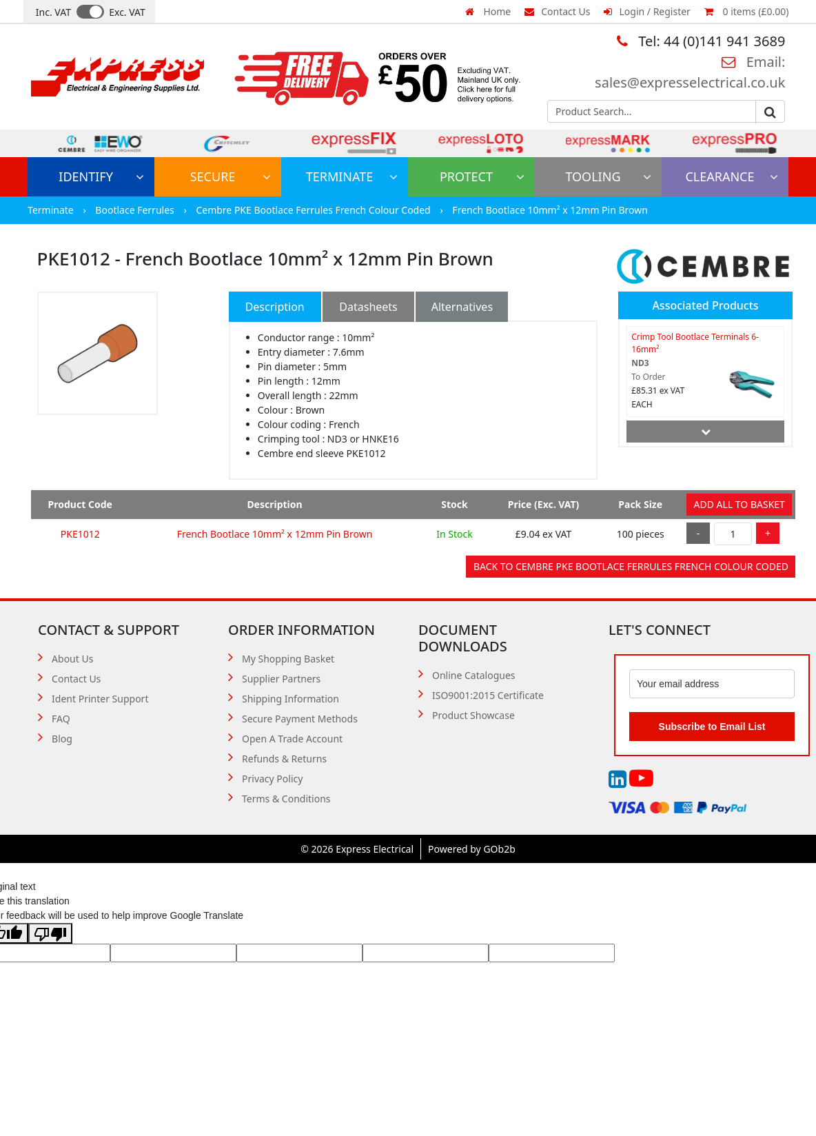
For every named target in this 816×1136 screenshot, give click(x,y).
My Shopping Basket (288, 658)
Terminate (352, 176)
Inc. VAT (53, 12)
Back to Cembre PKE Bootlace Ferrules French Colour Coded (630, 566)
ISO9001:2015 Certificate (488, 695)
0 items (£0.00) (746, 11)
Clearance (731, 176)
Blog (62, 738)
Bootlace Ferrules (135, 209)
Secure (230, 176)
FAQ (61, 718)
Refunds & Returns (284, 758)
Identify (101, 176)
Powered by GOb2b (472, 848)
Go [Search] (769, 112)
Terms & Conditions (286, 798)
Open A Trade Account (292, 738)
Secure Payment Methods (300, 718)
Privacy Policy (272, 778)
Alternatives (462, 306)
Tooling (608, 176)
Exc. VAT (127, 12)
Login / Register (647, 11)
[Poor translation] (50, 933)
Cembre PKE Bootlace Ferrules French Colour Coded (314, 209)
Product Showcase (473, 715)
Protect (482, 176)
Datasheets (368, 306)
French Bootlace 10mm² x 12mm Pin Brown (550, 209)
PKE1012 (80, 533)
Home (488, 11)
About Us (72, 658)
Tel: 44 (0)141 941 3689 (701, 41)
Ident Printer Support (100, 698)
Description (275, 306)
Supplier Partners (281, 678)
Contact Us (557, 11)
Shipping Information (290, 698)
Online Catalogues (474, 675)
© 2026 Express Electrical (357, 848)
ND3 (640, 363)
